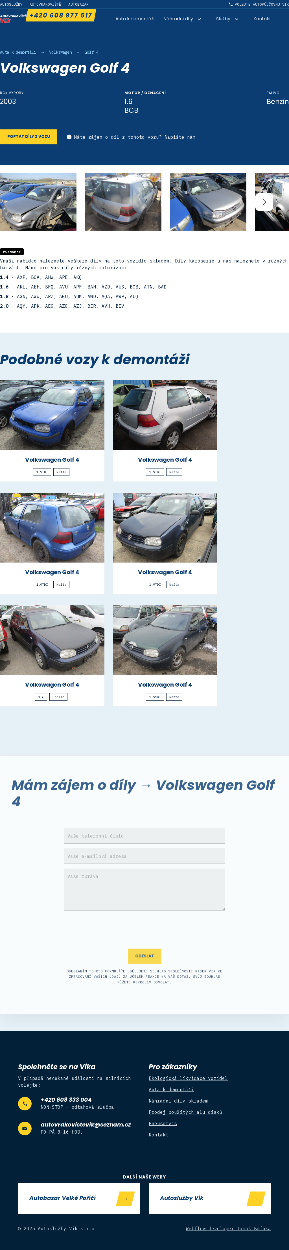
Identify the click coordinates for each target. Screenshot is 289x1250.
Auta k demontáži (134, 19)
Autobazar (78, 4)
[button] (185, 20)
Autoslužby (11, 4)
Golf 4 (91, 52)
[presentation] (144, 939)
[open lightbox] (38, 202)
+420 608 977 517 (61, 16)
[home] (13, 19)
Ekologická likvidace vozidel (188, 1078)
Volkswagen (60, 52)
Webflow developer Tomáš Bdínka (228, 1228)
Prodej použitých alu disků (185, 1112)
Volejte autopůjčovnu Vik (262, 4)
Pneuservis (163, 1123)
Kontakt (262, 19)
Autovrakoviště (45, 4)
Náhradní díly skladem (178, 1101)
